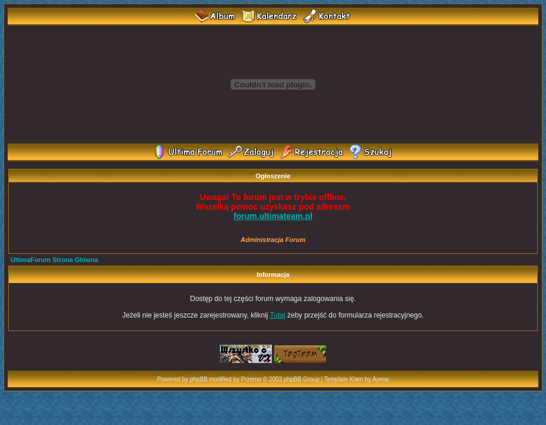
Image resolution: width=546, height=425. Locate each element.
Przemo (251, 379)
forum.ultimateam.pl (273, 216)
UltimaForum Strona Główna (54, 259)
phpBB (199, 379)
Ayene (380, 379)
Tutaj (277, 315)
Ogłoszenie (273, 175)
